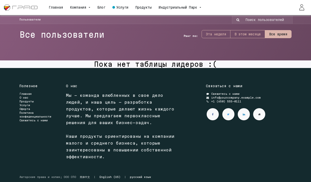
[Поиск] (236, 20)
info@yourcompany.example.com (236, 97)
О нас (23, 97)
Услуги (24, 105)
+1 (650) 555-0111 (226, 101)
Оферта (24, 108)
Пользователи (30, 19)
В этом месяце (247, 34)
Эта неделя (216, 34)
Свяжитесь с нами (33, 120)
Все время (278, 34)
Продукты (26, 101)
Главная (25, 93)
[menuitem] (57, 7)
